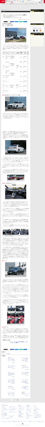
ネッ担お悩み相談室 (4, 413)
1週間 (39, 11)
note (21, 21)
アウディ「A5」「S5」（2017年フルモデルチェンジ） (25, 367)
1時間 (32, 11)
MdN (26, 413)
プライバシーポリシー (25, 421)
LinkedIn (26, 21)
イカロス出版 (27, 405)
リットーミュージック (21, 406)
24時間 (35, 11)
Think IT (3, 406)
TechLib (28, 418)
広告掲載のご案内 (14, 421)
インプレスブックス (12, 415)
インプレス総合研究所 (4, 409)
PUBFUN (35, 410)
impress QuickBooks (37, 409)
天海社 (35, 406)
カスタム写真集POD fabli (38, 415)
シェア (12, 21)
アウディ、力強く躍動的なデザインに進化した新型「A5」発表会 (25, 373)
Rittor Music (19, 405)
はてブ (17, 21)
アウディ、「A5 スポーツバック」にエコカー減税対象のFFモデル (11, 366)
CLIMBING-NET (21, 414)
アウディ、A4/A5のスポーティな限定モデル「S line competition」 (25, 387)
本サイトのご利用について (4, 421)
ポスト (6, 21)
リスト (8, 21)
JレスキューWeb (29, 410)
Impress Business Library (12, 409)
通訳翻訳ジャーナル (29, 409)
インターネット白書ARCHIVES (5, 418)
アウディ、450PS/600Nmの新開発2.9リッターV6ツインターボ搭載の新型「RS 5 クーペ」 (11, 374)
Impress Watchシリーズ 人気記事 (37, 33)
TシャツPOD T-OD (21, 409)
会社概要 (30, 421)
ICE (34, 405)
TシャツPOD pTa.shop (37, 414)
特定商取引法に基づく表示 (41, 421)
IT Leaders (3, 410)
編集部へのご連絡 (20, 421)
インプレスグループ (34, 421)
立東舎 (20, 410)
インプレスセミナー (12, 410)
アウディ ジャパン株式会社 (6, 353)
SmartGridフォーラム (12, 406)
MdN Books (28, 414)
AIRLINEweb (28, 406)
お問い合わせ (10, 421)
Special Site (34, 24)
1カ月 (42, 11)
